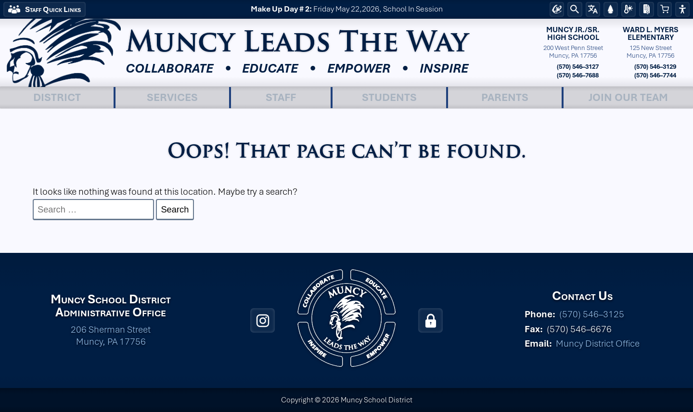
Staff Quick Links (53, 9)
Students (389, 97)
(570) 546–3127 (577, 66)
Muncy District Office (598, 343)
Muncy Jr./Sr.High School (573, 34)
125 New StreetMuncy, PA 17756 (650, 51)
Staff (281, 97)
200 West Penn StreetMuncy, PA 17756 (573, 51)
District (57, 97)
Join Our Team (628, 97)
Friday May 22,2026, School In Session (347, 9)
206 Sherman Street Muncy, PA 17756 (111, 336)
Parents (504, 97)
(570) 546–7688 (577, 75)
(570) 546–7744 (654, 75)
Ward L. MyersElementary (651, 34)
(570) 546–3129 (654, 66)
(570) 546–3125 (591, 314)
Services (172, 97)
